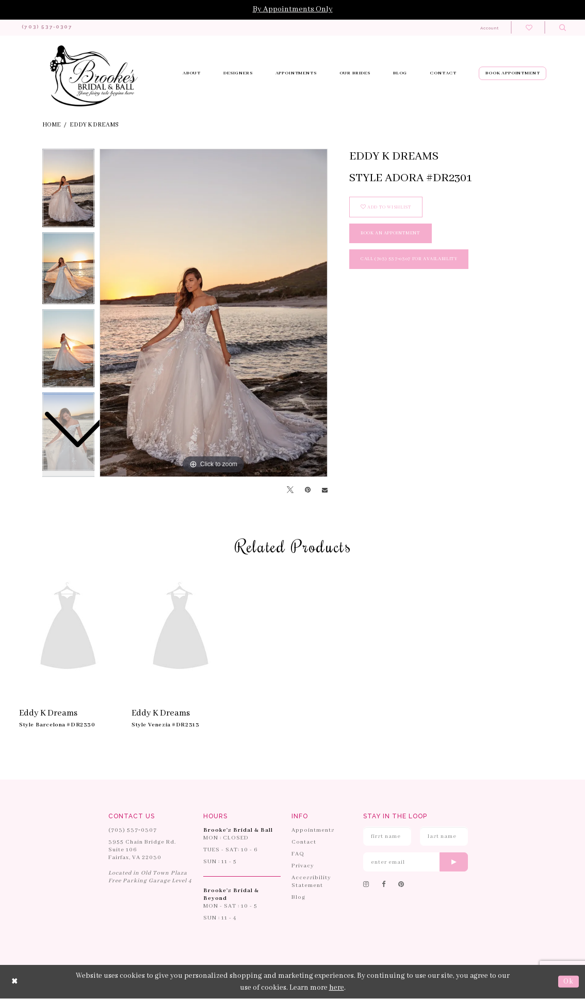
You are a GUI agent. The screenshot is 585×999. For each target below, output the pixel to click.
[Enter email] (415, 862)
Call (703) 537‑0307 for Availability (409, 259)
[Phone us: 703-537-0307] (50, 28)
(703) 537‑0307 (132, 830)
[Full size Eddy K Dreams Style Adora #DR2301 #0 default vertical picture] (213, 313)
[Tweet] (290, 491)
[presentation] (68, 628)
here (336, 987)
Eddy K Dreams (94, 125)
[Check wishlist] (529, 28)
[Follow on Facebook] (384, 885)
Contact (303, 842)
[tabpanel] (213, 313)
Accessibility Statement (311, 882)
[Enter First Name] (387, 836)
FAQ (297, 854)
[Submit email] (454, 862)
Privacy (302, 866)
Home (51, 125)
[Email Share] (325, 490)
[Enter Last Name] (444, 836)
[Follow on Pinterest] (401, 885)
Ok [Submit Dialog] (568, 982)
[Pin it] (308, 490)
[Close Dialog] (15, 982)
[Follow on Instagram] (366, 885)
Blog (298, 897)
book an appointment (390, 233)
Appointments (312, 830)
